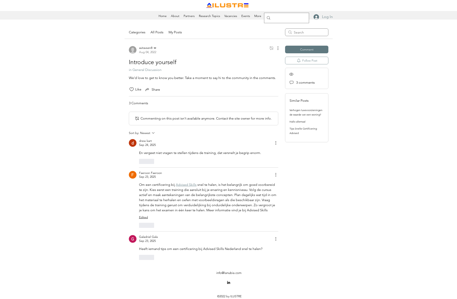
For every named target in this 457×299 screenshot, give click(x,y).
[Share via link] (152, 89)
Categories (137, 32)
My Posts (175, 32)
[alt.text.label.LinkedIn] (228, 282)
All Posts (156, 32)
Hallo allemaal (297, 121)
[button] (257, 16)
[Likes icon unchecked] (131, 89)
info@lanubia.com (229, 273)
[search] (306, 32)
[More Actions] (275, 48)
